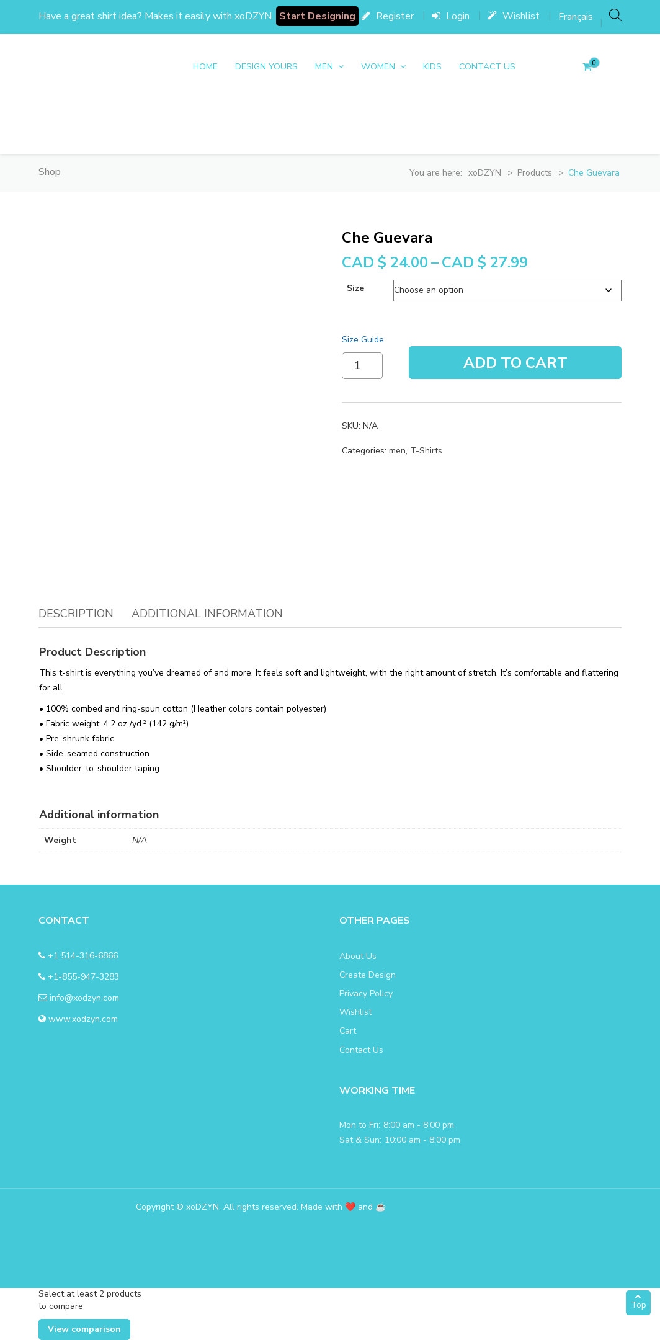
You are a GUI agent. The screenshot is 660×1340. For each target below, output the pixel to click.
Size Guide (363, 340)
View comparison (84, 1329)
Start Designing (317, 16)
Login (451, 16)
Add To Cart (515, 363)
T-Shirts (426, 451)
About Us (358, 956)
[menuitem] (575, 16)
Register (388, 16)
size (355, 288)
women (378, 67)
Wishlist (514, 16)
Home (205, 67)
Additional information (207, 613)
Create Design (367, 975)
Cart (347, 1031)
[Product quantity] (362, 366)
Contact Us (487, 67)
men (324, 67)
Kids (432, 67)
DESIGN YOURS (266, 67)
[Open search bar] (615, 14)
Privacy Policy (366, 993)
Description (76, 613)
